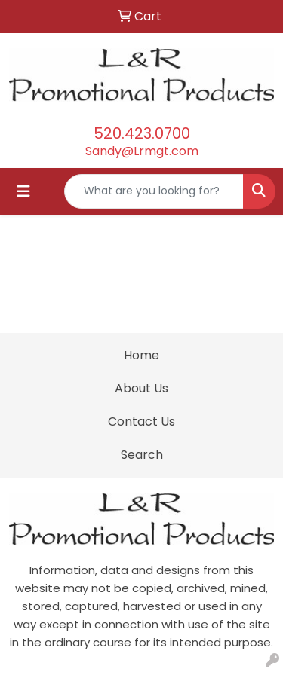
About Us (141, 388)
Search (142, 454)
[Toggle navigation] (23, 191)
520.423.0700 (142, 133)
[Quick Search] (154, 191)
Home (141, 355)
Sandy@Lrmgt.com (141, 151)
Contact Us (141, 421)
